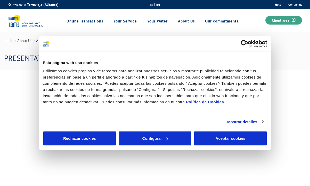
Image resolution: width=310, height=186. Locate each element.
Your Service (125, 21)
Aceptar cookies (231, 138)
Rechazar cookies (79, 138)
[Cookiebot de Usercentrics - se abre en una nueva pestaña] (244, 44)
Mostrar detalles (242, 122)
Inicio (8, 40)
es (151, 4)
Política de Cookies (205, 101)
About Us (186, 21)
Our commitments (221, 21)
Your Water (157, 21)
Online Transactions (85, 21)
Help (278, 4)
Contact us (295, 4)
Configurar (155, 138)
